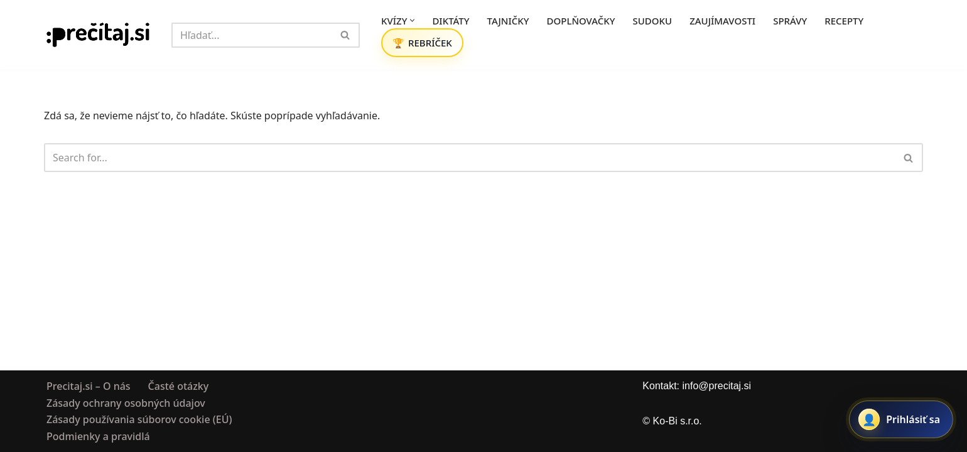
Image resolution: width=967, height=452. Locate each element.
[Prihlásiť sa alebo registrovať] (901, 419)
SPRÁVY (790, 20)
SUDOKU (653, 20)
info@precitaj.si (716, 385)
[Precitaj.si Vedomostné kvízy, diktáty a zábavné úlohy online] (98, 34)
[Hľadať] (251, 35)
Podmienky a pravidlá (98, 436)
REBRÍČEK (430, 42)
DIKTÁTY (450, 20)
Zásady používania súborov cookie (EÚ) (139, 419)
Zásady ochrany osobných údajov (125, 402)
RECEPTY (843, 20)
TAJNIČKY (508, 20)
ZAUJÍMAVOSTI (722, 20)
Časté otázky (178, 386)
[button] (412, 20)
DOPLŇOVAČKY (581, 20)
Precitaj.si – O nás (88, 386)
